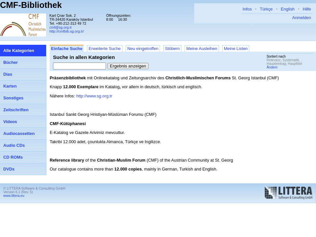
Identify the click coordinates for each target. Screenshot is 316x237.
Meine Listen (236, 48)
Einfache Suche (66, 48)
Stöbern (172, 48)
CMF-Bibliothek (31, 5)
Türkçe (266, 9)
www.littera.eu (13, 196)
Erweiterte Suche (104, 48)
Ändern (272, 67)
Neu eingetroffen (142, 48)
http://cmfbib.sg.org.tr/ (66, 31)
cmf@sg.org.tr (60, 27)
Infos (247, 9)
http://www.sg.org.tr (94, 95)
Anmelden (301, 17)
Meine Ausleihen (201, 48)
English (288, 9)
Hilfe (307, 9)
